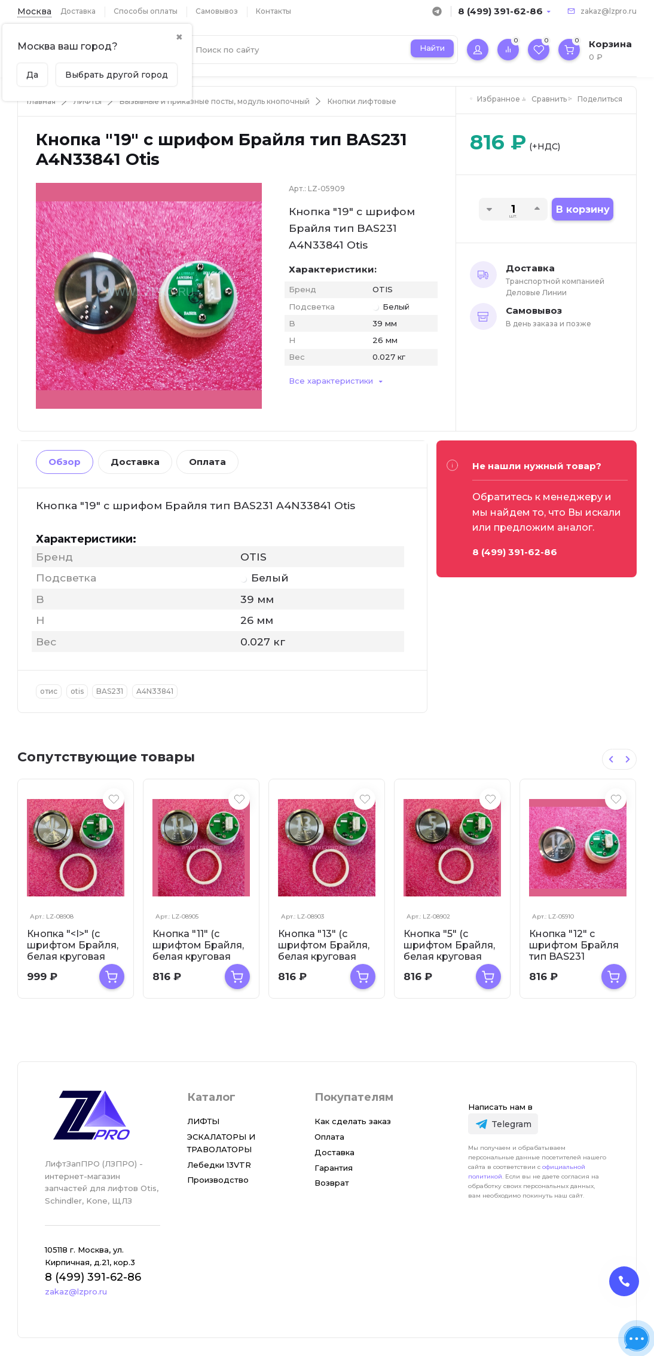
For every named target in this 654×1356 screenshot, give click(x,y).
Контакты (273, 11)
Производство (218, 1179)
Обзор (64, 461)
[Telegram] (503, 1123)
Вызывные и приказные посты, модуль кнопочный (215, 101)
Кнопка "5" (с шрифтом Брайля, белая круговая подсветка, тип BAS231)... (449, 956)
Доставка (78, 11)
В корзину (583, 209)
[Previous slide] (611, 759)
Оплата (207, 461)
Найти (432, 48)
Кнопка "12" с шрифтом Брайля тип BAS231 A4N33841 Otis (574, 951)
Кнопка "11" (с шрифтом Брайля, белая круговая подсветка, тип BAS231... (198, 956)
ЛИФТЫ (88, 101)
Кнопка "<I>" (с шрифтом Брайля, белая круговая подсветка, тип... (72, 951)
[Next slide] (627, 759)
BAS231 (109, 691)
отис (48, 691)
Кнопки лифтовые (362, 101)
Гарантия (333, 1168)
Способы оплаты (146, 11)
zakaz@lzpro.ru (608, 11)
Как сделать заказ (352, 1121)
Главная (41, 101)
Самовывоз (216, 11)
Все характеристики (331, 380)
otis (77, 691)
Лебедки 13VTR (219, 1165)
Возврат (331, 1182)
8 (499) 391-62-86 (500, 11)
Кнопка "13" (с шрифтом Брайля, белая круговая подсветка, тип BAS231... (323, 956)
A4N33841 (154, 691)
